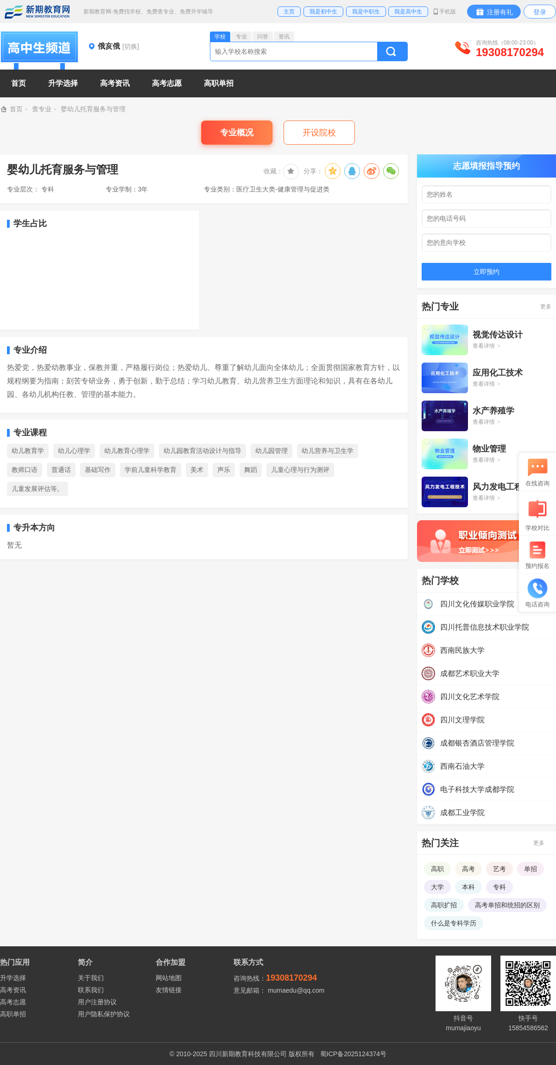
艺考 (499, 869)
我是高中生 (408, 11)
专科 (499, 887)
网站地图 (169, 978)
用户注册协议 (97, 1002)
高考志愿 (13, 1002)
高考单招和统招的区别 (507, 905)
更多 (545, 306)
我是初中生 (323, 11)
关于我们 (91, 978)
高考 (468, 869)
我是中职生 (366, 11)
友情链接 (169, 990)
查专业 (41, 109)
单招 (530, 869)
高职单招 (13, 1014)
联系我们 (91, 990)
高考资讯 (13, 990)
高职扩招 (444, 905)
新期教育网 (37, 11)
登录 (539, 12)
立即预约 (486, 271)
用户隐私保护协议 (104, 1014)
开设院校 (319, 132)
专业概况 (236, 132)
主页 (289, 11)
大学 (437, 887)
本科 (468, 887)
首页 (18, 83)
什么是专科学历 (453, 923)
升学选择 (13, 978)
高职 (437, 869)
